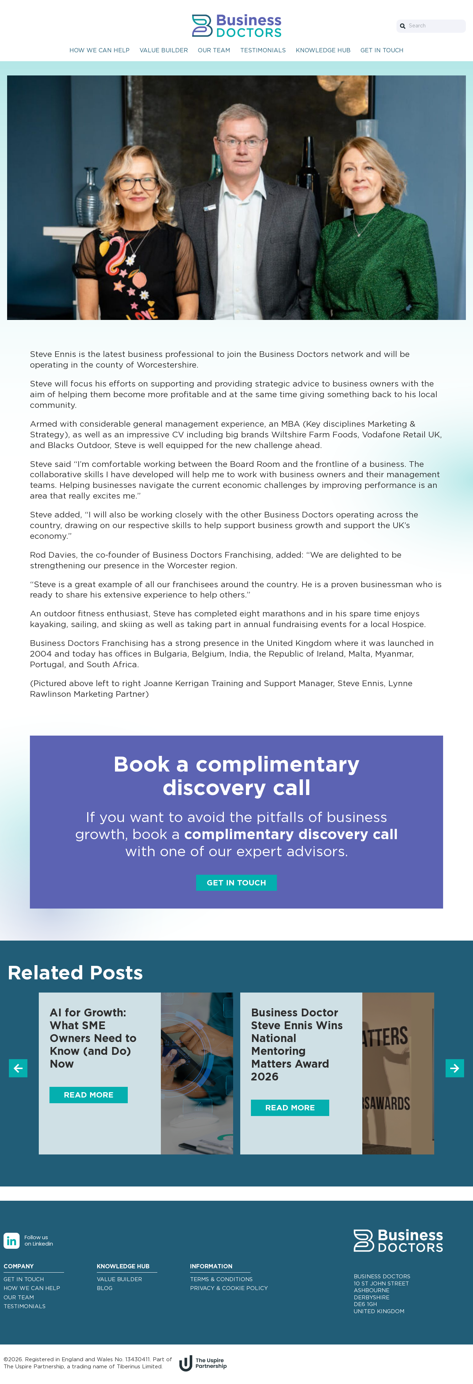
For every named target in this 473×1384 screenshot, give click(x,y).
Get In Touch (382, 50)
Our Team (214, 50)
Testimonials (263, 50)
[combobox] (431, 26)
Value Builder (164, 50)
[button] (17, 1069)
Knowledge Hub (323, 50)
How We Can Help (99, 50)
